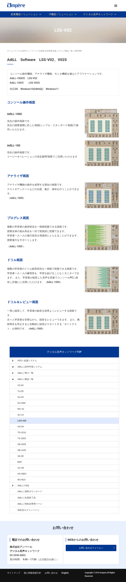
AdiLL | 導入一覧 (23, 373)
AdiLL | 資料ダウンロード (30, 491)
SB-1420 (22, 450)
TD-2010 (22, 432)
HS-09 (21, 426)
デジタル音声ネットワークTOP (64, 351)
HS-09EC (22, 473)
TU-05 (21, 391)
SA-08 (21, 456)
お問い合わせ (51, 573)
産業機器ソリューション (24, 14)
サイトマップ (13, 573)
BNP (20, 462)
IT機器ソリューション (61, 14)
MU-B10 (21, 479)
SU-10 (21, 415)
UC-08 (21, 468)
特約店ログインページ (28, 510)
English (65, 573)
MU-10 (21, 409)
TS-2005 (22, 438)
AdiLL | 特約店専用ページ (30, 504)
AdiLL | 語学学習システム (27, 366)
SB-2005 (22, 444)
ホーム (10, 51)
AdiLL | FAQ (20, 485)
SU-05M (21, 403)
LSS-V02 (22, 420)
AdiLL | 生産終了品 (27, 497)
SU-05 (21, 397)
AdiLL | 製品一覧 (23, 379)
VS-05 (21, 385)
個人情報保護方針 (32, 573)
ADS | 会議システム (24, 360)
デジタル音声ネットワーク (98, 14)
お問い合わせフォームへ (91, 548)
